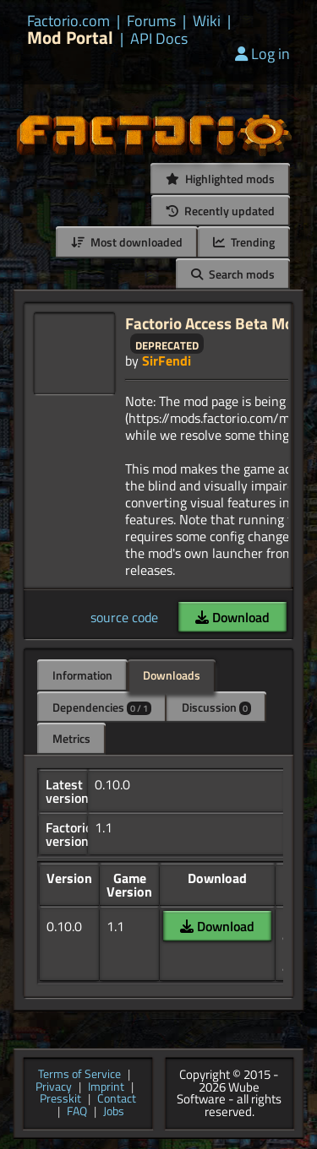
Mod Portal (70, 37)
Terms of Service (79, 1075)
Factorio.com (68, 21)
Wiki (207, 21)
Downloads (171, 675)
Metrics (71, 738)
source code (124, 617)
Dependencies (101, 707)
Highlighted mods (220, 178)
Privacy (54, 1087)
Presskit (60, 1099)
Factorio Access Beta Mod (213, 323)
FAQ (77, 1112)
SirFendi (166, 360)
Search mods (233, 274)
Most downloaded (127, 242)
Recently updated (221, 211)
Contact (116, 1099)
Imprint (106, 1087)
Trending (244, 242)
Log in (262, 53)
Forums (151, 21)
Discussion (216, 707)
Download (232, 617)
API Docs (159, 38)
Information (82, 675)
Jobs (113, 1112)
